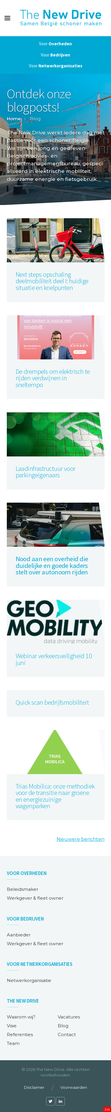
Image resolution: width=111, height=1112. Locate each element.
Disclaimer (34, 1087)
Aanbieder (18, 935)
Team (13, 1043)
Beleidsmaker (22, 889)
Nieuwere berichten (80, 839)
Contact (67, 1034)
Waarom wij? (21, 1017)
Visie (12, 1025)
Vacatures (69, 1017)
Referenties (20, 1034)
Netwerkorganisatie (29, 980)
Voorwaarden (73, 1087)
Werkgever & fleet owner (35, 898)
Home (14, 118)
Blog (63, 1025)
